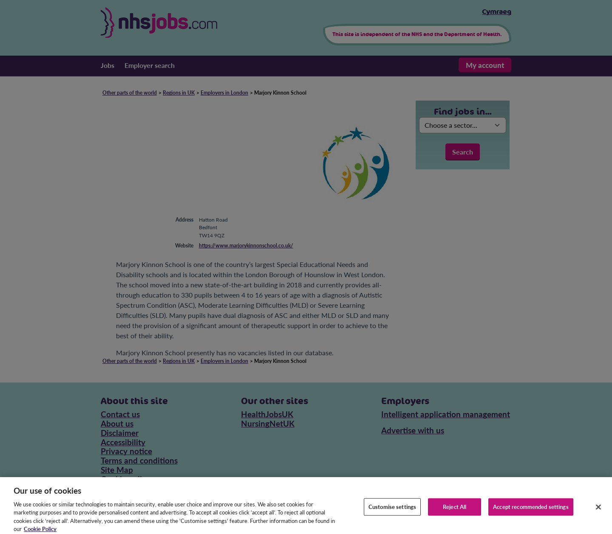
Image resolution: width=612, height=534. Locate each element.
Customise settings (392, 509)
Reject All (454, 509)
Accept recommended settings (531, 509)
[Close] (598, 510)
